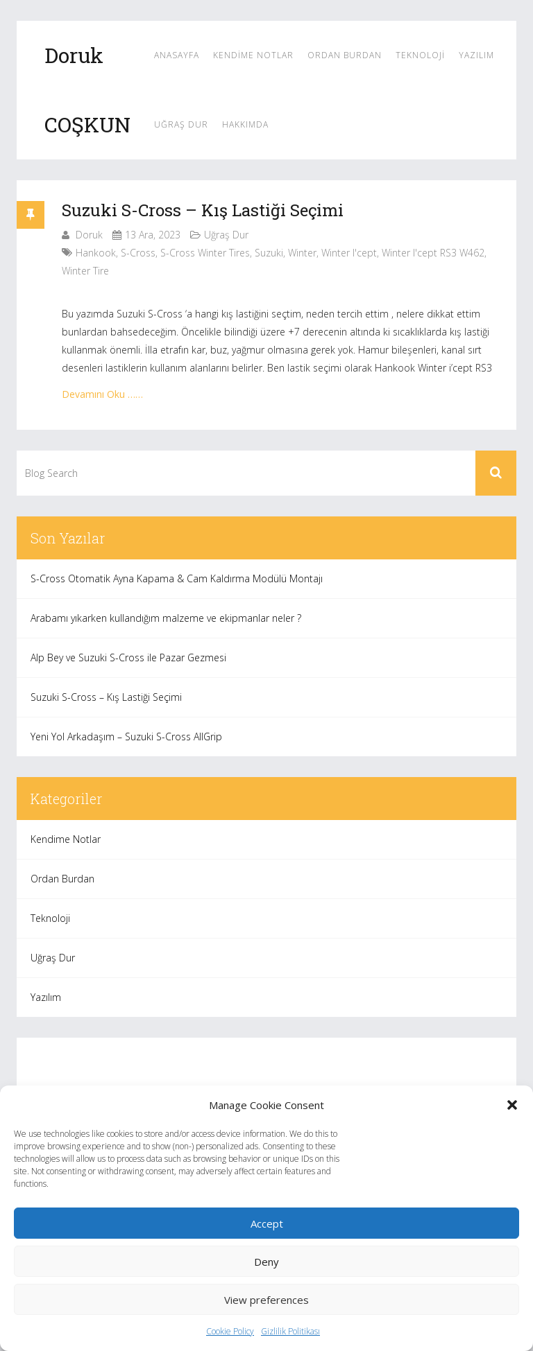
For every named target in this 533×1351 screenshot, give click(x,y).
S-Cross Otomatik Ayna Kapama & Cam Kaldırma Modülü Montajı (177, 578)
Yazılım (476, 55)
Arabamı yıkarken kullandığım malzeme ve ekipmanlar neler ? (166, 618)
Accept (267, 1223)
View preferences (266, 1300)
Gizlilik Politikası (290, 1331)
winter (302, 252)
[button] (512, 1105)
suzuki (269, 252)
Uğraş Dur (181, 124)
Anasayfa (176, 55)
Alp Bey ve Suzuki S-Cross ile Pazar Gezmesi (128, 657)
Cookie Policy (230, 1331)
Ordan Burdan (344, 55)
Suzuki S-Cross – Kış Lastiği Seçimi (203, 210)
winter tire (85, 270)
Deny (266, 1262)
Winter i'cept (349, 252)
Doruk (89, 234)
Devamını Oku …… (102, 394)
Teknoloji (420, 55)
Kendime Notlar (253, 55)
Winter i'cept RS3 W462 (433, 252)
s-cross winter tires (205, 252)
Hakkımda (245, 124)
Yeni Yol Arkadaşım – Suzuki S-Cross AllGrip (126, 736)
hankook (96, 252)
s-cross (138, 252)
